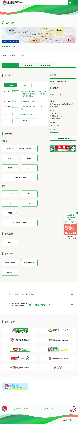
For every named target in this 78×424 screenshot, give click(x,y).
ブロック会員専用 (45, 65)
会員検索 (55, 88)
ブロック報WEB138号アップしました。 (32, 108)
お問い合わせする (63, 138)
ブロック (12, 55)
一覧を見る (25, 121)
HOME (4, 55)
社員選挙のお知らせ (27, 114)
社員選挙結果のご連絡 (28, 101)
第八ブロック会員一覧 (59, 82)
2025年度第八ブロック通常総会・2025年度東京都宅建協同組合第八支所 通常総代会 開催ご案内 (33, 94)
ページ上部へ (64, 420)
